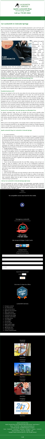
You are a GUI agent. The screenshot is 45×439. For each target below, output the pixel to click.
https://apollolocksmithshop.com (27, 426)
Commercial (15, 429)
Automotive (22, 429)
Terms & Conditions (16, 430)
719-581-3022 (25, 13)
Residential (9, 429)
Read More (22, 357)
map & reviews (36, 424)
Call (22, 437)
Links (32, 430)
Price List (23, 430)
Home (5, 429)
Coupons (34, 429)
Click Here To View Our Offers (22, 284)
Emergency (28, 429)
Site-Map (28, 430)
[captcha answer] (24, 274)
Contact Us (39, 429)
